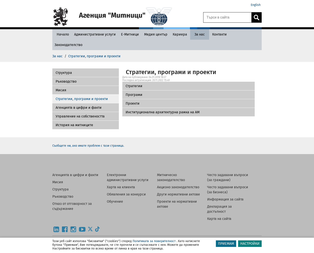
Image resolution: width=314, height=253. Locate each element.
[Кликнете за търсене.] (256, 17)
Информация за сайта (225, 199)
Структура (60, 189)
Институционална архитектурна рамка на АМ (163, 112)
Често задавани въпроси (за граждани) (227, 177)
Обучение (115, 201)
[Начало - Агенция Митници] (61, 34)
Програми (134, 95)
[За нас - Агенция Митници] (199, 34)
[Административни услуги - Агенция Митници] (95, 34)
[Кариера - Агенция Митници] (180, 34)
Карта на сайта (219, 219)
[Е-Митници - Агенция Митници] (130, 34)
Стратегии (134, 86)
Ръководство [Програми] (66, 81)
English (256, 5)
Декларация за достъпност (219, 209)
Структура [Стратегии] (64, 73)
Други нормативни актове (178, 194)
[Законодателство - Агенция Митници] (68, 45)
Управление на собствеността (80, 116)
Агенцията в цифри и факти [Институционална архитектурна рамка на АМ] (79, 107)
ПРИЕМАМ (226, 243)
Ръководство (62, 196)
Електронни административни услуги (127, 177)
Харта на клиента (121, 187)
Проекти (133, 103)
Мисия (57, 182)
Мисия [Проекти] (61, 90)
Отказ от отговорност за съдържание (72, 206)
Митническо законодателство (171, 177)
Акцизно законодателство (178, 187)
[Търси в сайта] (227, 17)
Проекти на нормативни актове (177, 204)
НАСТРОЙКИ (249, 243)
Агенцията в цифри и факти (75, 175)
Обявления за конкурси (126, 194)
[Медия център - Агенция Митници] (156, 34)
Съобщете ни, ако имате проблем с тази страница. (88, 146)
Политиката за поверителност (154, 241)
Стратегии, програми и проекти (82, 99)
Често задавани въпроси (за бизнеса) (227, 189)
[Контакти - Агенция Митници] (219, 34)
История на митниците (74, 125)
